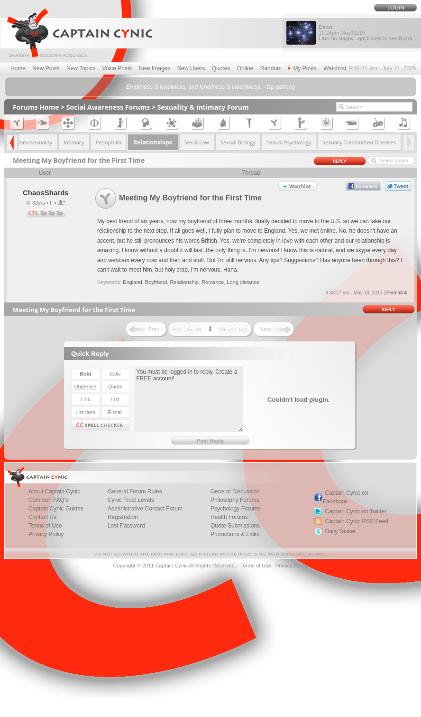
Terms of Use (255, 565)
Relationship (184, 282)
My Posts (302, 68)
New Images (155, 68)
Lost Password (126, 525)
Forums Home (36, 107)
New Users (191, 68)
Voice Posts (117, 68)
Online (245, 68)
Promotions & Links (234, 534)
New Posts (45, 68)
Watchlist (334, 68)
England (132, 282)
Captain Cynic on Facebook (345, 497)
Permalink (396, 292)
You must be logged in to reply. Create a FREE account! (189, 399)
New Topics (80, 68)
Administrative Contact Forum (145, 508)
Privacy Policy (46, 534)
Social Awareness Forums (108, 107)
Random (271, 68)
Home (18, 68)
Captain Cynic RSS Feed (356, 521)
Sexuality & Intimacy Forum (203, 107)
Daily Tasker (340, 531)
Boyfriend (156, 282)
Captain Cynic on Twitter (355, 511)
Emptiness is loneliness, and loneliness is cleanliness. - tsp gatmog (210, 87)
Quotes (221, 68)
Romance (212, 282)
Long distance (243, 282)
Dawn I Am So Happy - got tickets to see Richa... (367, 32)
